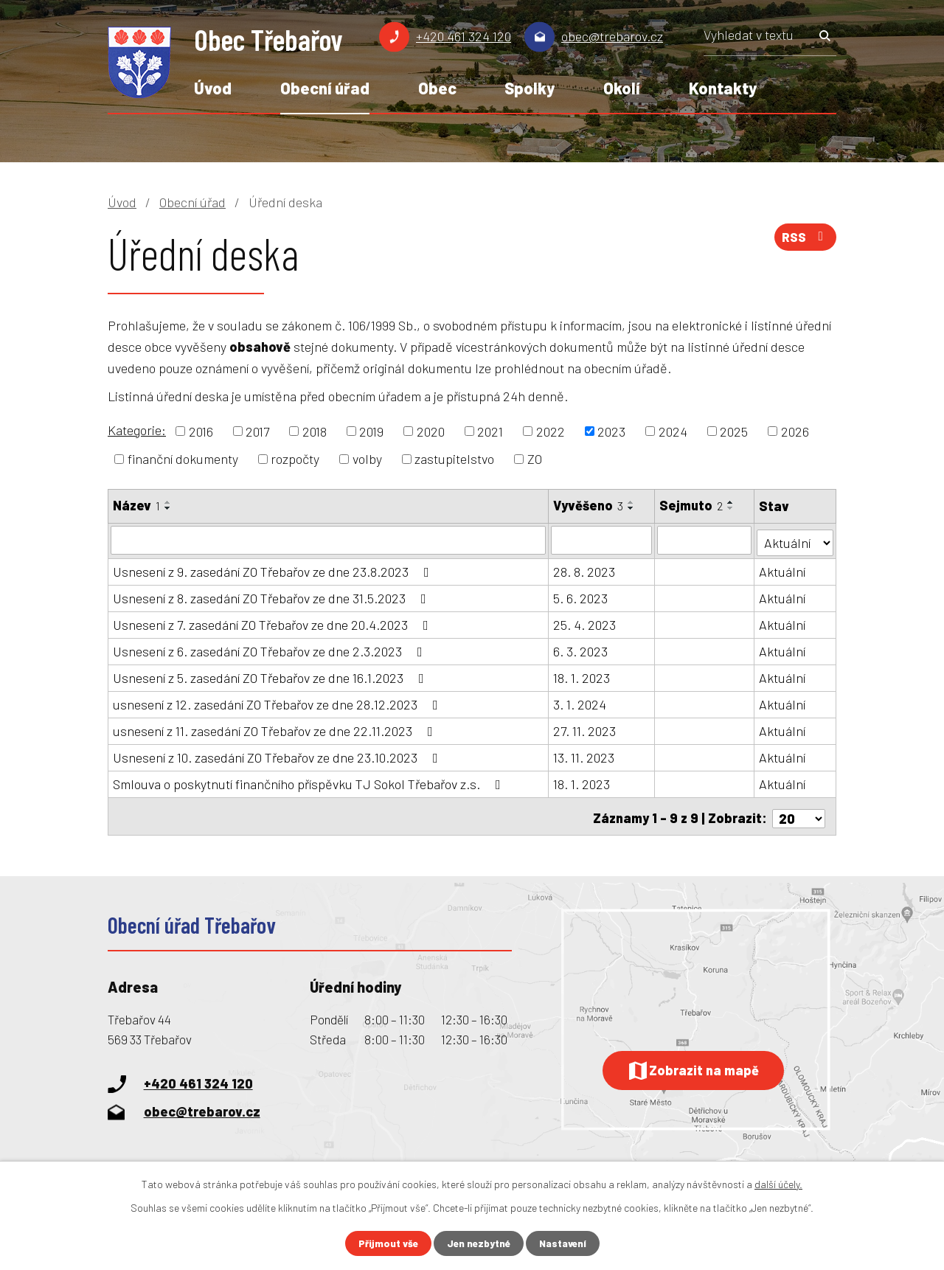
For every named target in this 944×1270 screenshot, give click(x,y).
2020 (431, 431)
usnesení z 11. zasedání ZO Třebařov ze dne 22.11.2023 (276, 729)
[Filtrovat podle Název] (328, 540)
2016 (201, 431)
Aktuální (783, 569)
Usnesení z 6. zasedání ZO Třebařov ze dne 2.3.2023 (270, 649)
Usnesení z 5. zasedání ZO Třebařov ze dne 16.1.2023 (271, 675)
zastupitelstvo (454, 459)
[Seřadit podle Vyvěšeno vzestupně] (632, 502)
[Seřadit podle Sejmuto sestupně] (731, 508)
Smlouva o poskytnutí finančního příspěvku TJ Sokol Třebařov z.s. (310, 782)
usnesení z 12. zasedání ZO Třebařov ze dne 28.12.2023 (278, 702)
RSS (804, 240)
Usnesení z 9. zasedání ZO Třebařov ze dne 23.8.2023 (274, 569)
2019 (371, 431)
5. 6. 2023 (581, 596)
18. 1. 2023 (582, 675)
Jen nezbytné (478, 1243)
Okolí (621, 87)
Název (136, 505)
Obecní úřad (324, 87)
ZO (534, 459)
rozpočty (295, 459)
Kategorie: (137, 430)
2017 (257, 431)
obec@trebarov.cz (612, 36)
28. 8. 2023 (585, 569)
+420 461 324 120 (463, 36)
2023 (611, 431)
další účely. (778, 1183)
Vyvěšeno (589, 505)
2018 (314, 431)
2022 (550, 431)
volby (367, 459)
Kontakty (723, 87)
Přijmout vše (385, 1243)
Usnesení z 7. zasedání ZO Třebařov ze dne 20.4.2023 (273, 622)
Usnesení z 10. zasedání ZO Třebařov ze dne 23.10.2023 (278, 755)
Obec (437, 87)
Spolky (529, 87)
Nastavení (566, 1243)
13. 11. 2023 (584, 755)
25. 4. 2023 (585, 622)
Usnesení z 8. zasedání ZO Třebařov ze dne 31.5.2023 (272, 596)
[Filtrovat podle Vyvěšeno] (602, 540)
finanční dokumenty (183, 459)
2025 (734, 431)
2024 (673, 431)
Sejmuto (691, 505)
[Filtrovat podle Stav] (795, 539)
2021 (490, 431)
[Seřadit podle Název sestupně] (168, 508)
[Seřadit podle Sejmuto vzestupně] (731, 502)
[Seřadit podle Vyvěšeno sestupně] (632, 508)
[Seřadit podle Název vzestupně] (168, 502)
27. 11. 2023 (585, 729)
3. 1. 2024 (580, 702)
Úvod (213, 87)
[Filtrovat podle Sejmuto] (705, 540)
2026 (795, 431)
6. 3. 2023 (581, 649)
